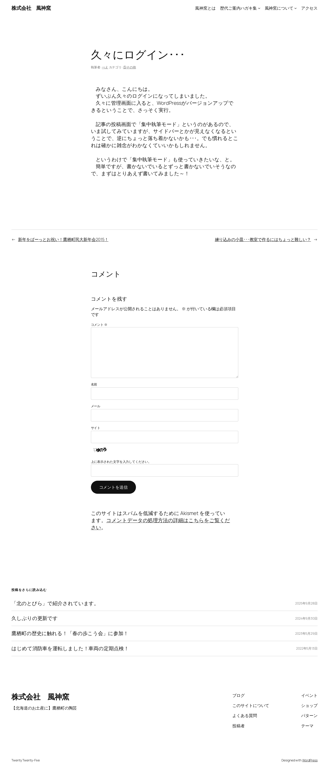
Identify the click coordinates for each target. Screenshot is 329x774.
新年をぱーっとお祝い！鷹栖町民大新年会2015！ (63, 239)
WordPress (310, 760)
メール (96, 406)
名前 (94, 384)
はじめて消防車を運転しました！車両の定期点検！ (70, 648)
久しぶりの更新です (34, 618)
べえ (105, 67)
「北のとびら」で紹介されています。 (55, 603)
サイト (96, 428)
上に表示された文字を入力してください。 (121, 461)
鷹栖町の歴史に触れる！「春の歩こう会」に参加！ (69, 633)
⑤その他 (129, 67)
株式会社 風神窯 (31, 8)
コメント (99, 324)
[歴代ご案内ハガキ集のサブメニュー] (259, 8)
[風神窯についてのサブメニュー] (295, 8)
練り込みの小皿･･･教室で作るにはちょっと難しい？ (263, 239)
